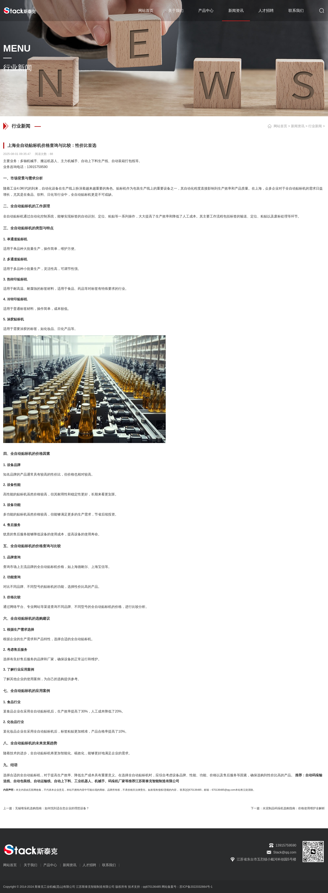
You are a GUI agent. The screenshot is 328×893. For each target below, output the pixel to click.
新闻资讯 (236, 10)
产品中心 (206, 10)
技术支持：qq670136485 (144, 886)
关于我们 (175, 10)
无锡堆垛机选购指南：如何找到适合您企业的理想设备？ (52, 808)
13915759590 (37, 167)
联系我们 (296, 10)
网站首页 (145, 10)
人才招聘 (266, 10)
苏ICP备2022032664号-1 (195, 886)
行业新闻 (315, 126)
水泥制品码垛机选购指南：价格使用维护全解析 (294, 808)
